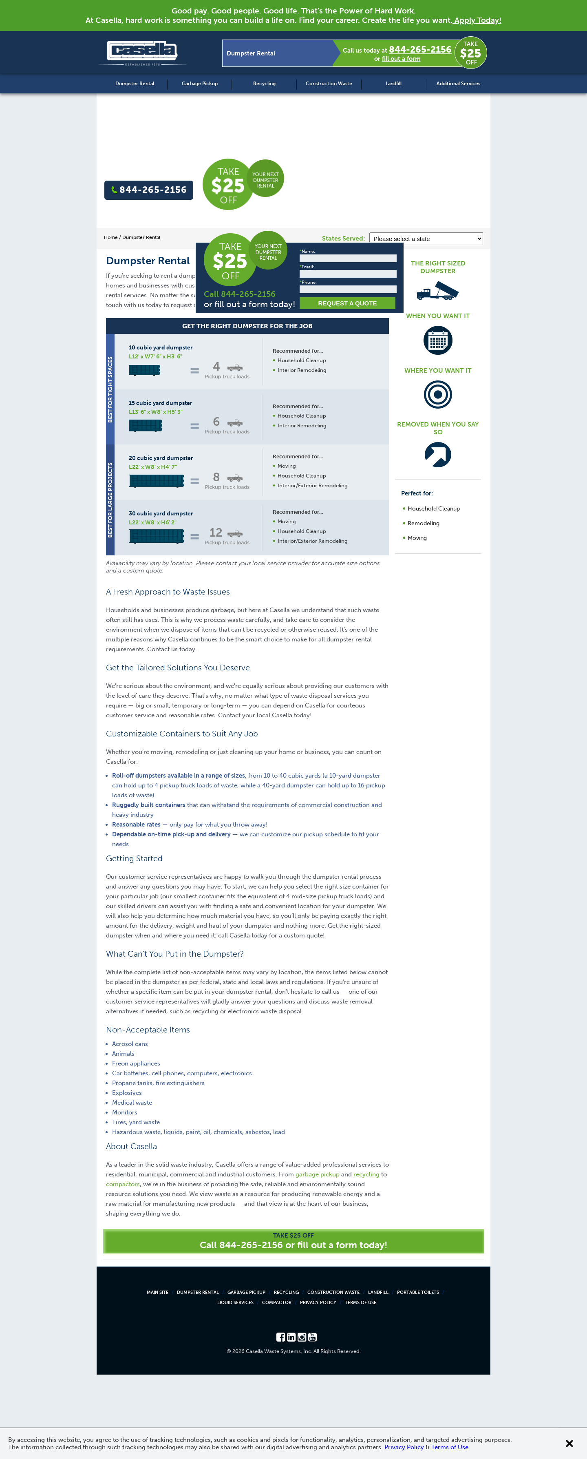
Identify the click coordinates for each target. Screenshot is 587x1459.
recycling (366, 1258)
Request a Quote (301, 648)
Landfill (394, 83)
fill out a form (401, 58)
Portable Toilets (418, 1376)
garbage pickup (318, 1258)
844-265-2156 (420, 49)
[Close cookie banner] (569, 1443)
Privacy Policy (318, 1387)
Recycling (264, 83)
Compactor (276, 1387)
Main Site (157, 1376)
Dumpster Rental (134, 83)
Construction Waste (329, 83)
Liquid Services (235, 1387)
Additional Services (458, 83)
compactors (123, 1268)
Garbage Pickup (200, 83)
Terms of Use (360, 1387)
